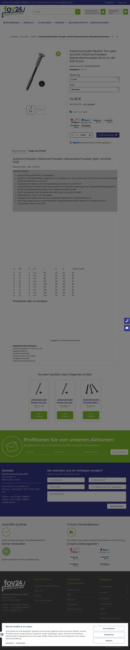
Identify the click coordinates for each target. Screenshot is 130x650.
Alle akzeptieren (109, 628)
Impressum (10, 643)
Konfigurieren (109, 635)
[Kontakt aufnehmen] (127, 328)
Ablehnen (108, 641)
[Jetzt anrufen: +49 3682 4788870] (127, 321)
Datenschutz (20, 643)
